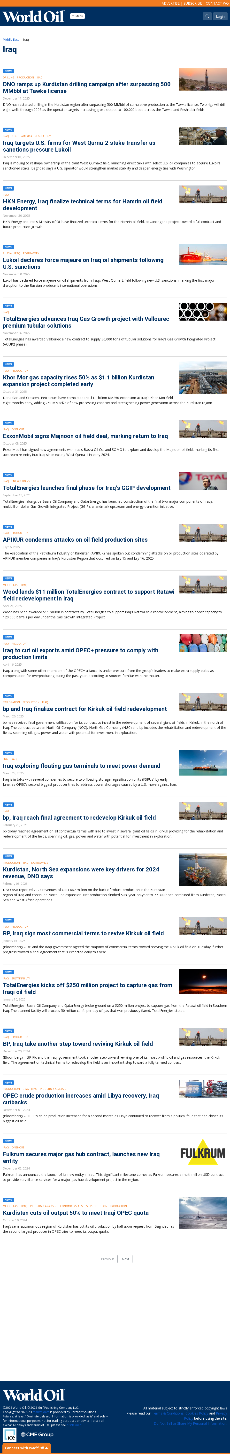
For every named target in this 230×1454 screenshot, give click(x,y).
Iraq (40, 77)
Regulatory (43, 136)
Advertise (171, 3)
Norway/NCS (39, 862)
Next (125, 1259)
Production (25, 77)
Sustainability (21, 978)
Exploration (11, 702)
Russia (7, 253)
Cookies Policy (196, 1413)
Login (220, 16)
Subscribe (193, 3)
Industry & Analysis (53, 1089)
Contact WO (217, 3)
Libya (26, 1089)
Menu (77, 16)
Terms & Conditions (168, 1413)
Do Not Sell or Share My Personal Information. (190, 1423)
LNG (5, 759)
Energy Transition (24, 481)
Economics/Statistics (73, 1206)
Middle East (11, 40)
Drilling (8, 77)
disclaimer (74, 1425)
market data (41, 1412)
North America (22, 136)
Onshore (18, 429)
